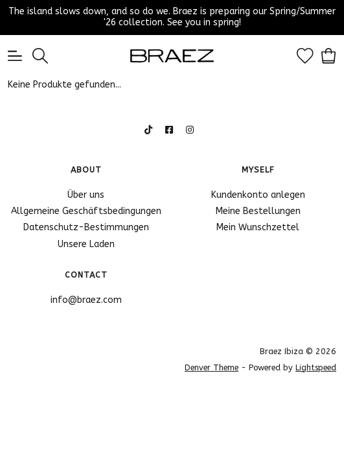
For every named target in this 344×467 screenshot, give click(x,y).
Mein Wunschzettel (257, 227)
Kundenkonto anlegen (258, 194)
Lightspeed (315, 367)
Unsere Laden (86, 244)
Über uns (85, 194)
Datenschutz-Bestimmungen (86, 227)
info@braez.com (86, 299)
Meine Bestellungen (258, 211)
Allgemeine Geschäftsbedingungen (86, 211)
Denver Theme (211, 367)
